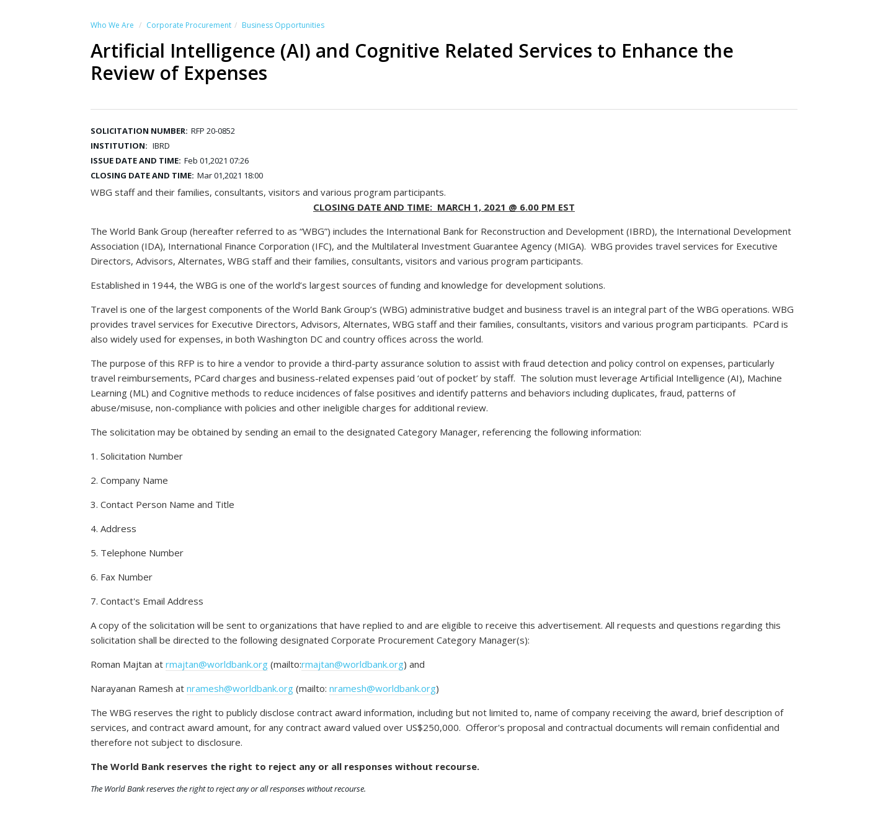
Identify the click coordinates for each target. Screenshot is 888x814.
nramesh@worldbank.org (240, 688)
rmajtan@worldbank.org (217, 664)
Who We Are (112, 25)
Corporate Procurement (188, 25)
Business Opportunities (283, 25)
